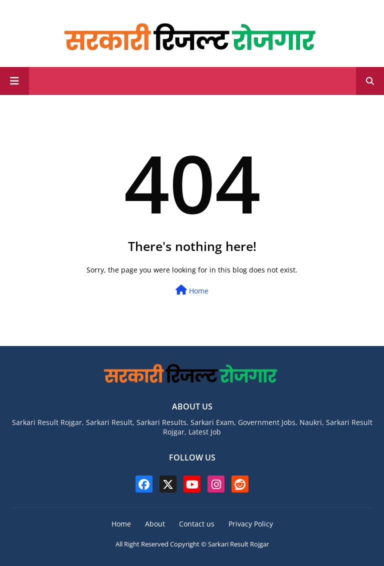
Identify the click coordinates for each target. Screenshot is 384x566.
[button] (370, 81)
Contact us (196, 523)
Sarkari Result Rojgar (238, 544)
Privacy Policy (250, 523)
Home (192, 290)
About (155, 523)
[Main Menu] (14, 81)
